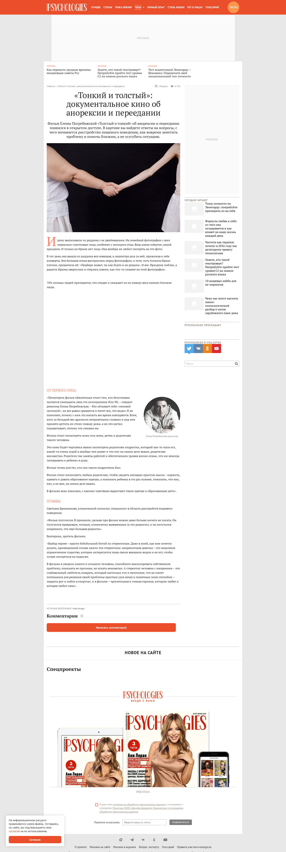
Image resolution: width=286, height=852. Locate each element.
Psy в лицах (195, 7)
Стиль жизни (176, 7)
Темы (138, 7)
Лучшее (96, 7)
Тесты (233, 7)
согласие (14, 831)
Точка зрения (123, 7)
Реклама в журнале (124, 847)
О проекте (81, 847)
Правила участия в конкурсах (194, 847)
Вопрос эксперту (149, 847)
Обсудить (161, 86)
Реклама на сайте (100, 847)
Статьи (107, 7)
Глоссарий (212, 7)
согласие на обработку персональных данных (139, 805)
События (51, 86)
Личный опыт (156, 7)
